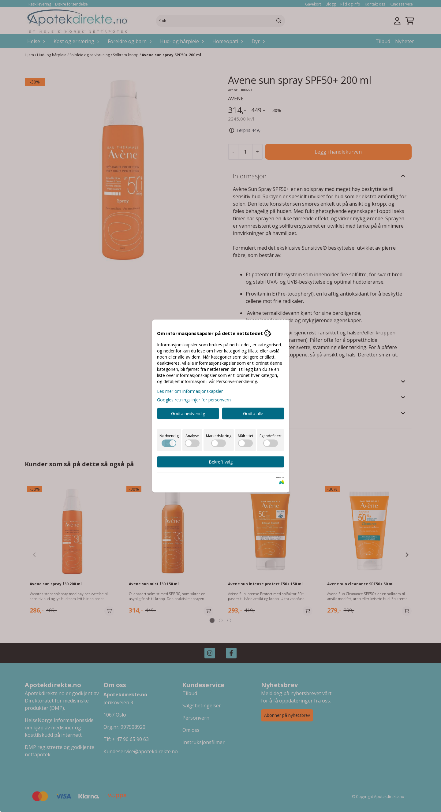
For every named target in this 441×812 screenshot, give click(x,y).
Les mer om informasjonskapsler (190, 391)
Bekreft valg (221, 462)
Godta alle (253, 413)
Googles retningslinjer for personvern (194, 400)
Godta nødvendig (188, 413)
